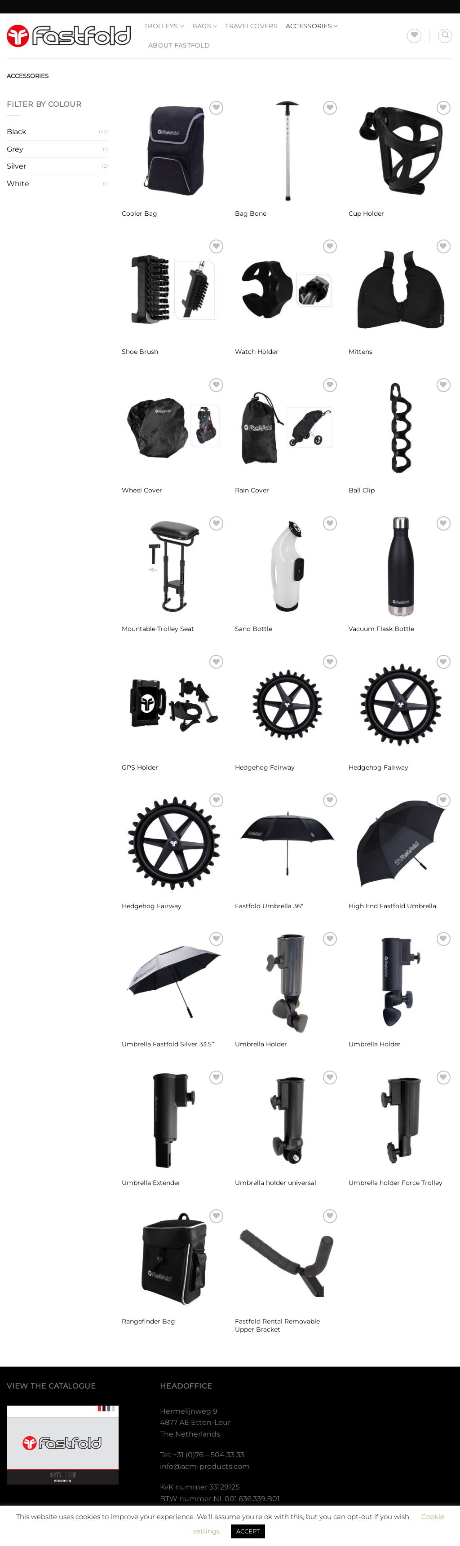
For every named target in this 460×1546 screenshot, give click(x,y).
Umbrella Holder (261, 1044)
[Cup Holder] (401, 151)
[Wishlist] (414, 36)
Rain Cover (252, 490)
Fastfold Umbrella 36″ (269, 906)
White (18, 183)
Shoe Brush (140, 352)
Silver (16, 166)
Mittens (360, 352)
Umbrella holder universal (275, 1183)
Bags (204, 26)
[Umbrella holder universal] (287, 1120)
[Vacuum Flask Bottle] (401, 566)
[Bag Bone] (287, 151)
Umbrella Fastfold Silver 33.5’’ (168, 1044)
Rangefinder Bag (148, 1321)
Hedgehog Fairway (265, 767)
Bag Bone (250, 213)
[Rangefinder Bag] (174, 1259)
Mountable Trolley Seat (158, 629)
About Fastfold (179, 45)
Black (17, 131)
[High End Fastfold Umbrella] (401, 843)
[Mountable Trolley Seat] (174, 566)
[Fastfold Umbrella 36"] (287, 843)
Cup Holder (366, 213)
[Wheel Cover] (174, 428)
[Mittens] (401, 289)
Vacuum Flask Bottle (381, 629)
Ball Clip (362, 490)
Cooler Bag (139, 213)
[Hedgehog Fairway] (287, 705)
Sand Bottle (253, 629)
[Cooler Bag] (174, 151)
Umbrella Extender (151, 1183)
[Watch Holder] (287, 289)
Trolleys (164, 26)
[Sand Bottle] (287, 566)
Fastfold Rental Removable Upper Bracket (277, 1325)
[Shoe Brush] (174, 289)
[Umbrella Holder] (287, 982)
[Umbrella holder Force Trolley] (401, 1120)
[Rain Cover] (287, 428)
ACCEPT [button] (248, 1531)
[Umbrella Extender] (174, 1120)
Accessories (312, 26)
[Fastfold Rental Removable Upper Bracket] (287, 1259)
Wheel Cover (142, 490)
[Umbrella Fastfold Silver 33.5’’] (174, 982)
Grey (15, 149)
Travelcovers (251, 26)
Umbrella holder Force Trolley (395, 1183)
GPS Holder (140, 767)
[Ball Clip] (401, 428)
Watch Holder (257, 352)
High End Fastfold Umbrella (392, 906)
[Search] (445, 36)
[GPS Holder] (174, 705)
